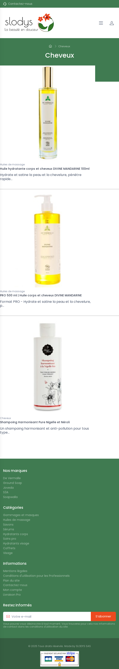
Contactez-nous (20, 4)
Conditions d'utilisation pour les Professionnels (36, 576)
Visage (8, 553)
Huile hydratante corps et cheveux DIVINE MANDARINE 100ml (45, 169)
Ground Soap (12, 483)
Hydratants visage (16, 543)
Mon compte (12, 590)
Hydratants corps (15, 534)
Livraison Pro (12, 594)
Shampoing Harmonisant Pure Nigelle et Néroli (35, 422)
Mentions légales (15, 571)
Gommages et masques (21, 515)
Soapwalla (10, 497)
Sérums (8, 529)
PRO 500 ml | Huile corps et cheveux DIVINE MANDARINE (41, 295)
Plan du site (11, 580)
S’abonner (103, 616)
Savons (8, 524)
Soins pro (9, 539)
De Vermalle (12, 478)
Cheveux (5, 418)
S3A (5, 492)
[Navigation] (101, 23)
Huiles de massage (12, 164)
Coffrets (9, 548)
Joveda (8, 488)
